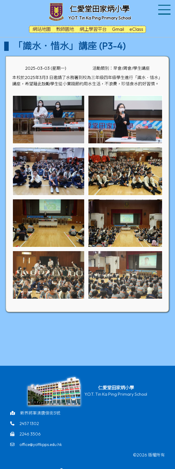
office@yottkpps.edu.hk (40, 444)
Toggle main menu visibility (165, 6)
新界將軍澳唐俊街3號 (40, 413)
